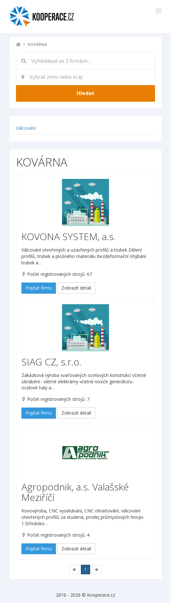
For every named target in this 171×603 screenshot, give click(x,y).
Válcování (25, 128)
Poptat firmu (39, 288)
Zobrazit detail (76, 288)
